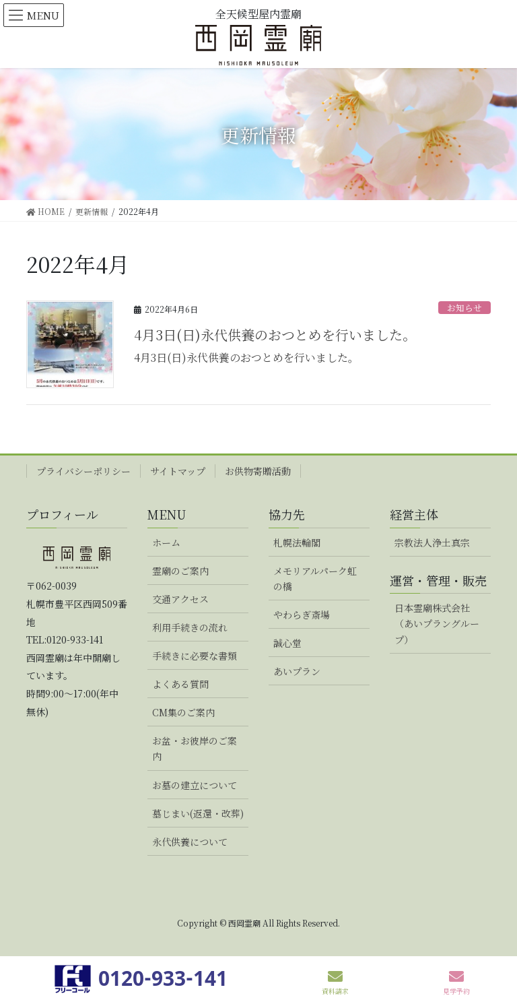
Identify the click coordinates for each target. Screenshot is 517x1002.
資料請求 (335, 982)
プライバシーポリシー (83, 471)
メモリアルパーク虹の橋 (315, 578)
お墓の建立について (194, 785)
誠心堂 (287, 643)
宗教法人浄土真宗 (432, 542)
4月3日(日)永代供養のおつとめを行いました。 (275, 334)
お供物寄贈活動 (258, 471)
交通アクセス (180, 599)
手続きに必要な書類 (194, 655)
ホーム (166, 542)
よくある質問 (180, 684)
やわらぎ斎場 (301, 614)
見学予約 (456, 982)
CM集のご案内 (183, 712)
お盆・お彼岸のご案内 (194, 748)
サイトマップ (177, 471)
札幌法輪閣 (296, 542)
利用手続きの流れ (190, 627)
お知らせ (464, 307)
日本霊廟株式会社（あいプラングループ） (436, 623)
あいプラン (296, 671)
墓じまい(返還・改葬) (198, 813)
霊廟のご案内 (180, 570)
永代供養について (190, 841)
